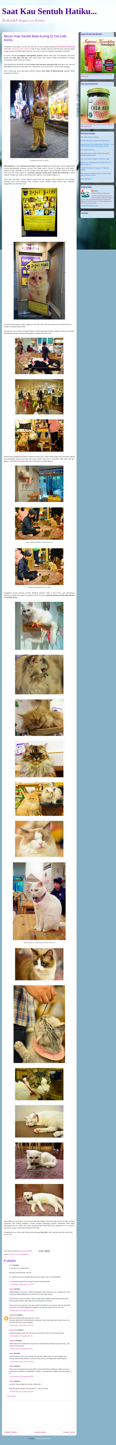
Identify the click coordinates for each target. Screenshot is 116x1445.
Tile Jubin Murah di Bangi (89, 137)
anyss (11, 1289)
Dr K (11, 1265)
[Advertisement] (39, 1415)
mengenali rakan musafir (19, 49)
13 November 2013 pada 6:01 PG (21, 1336)
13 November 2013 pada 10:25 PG (21, 1376)
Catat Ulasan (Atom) (43, 1438)
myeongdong (23, 1254)
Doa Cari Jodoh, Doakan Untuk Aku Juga (95, 159)
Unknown (12, 1315)
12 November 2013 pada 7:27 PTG (21, 1284)
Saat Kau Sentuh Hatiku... (49, 11)
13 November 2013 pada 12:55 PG (21, 1325)
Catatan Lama (69, 1432)
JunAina (12, 1340)
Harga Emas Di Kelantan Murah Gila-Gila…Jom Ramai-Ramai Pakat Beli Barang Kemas (97, 145)
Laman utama (40, 1432)
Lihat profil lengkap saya (89, 206)
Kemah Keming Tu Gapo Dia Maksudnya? (95, 141)
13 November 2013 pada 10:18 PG (21, 1361)
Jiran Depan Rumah (88, 150)
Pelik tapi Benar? (86, 179)
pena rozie (13, 1330)
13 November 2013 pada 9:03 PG (21, 1349)
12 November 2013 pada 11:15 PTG (21, 1310)
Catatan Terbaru (10, 1432)
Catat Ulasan (11, 1396)
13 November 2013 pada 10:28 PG (21, 1391)
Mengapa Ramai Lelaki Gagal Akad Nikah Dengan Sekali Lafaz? (95, 154)
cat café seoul (13, 1254)
